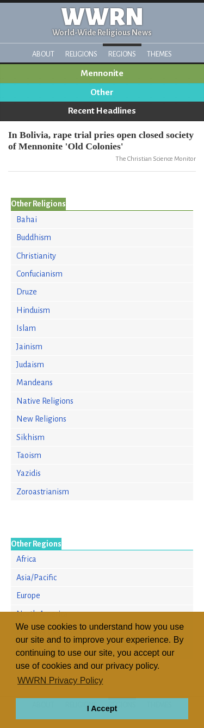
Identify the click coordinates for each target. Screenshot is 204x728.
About (43, 54)
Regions (122, 54)
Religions (81, 54)
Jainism (29, 346)
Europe (28, 595)
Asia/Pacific (36, 577)
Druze (26, 291)
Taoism (28, 455)
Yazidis (28, 473)
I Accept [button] (102, 708)
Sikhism (30, 437)
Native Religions (44, 401)
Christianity (36, 256)
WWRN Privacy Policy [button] (60, 680)
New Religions (41, 419)
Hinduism (33, 310)
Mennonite (102, 73)
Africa (26, 559)
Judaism (30, 364)
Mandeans (34, 382)
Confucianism (39, 273)
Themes (159, 54)
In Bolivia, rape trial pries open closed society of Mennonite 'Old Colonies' (101, 140)
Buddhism (33, 237)
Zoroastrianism (42, 491)
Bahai (26, 219)
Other (102, 92)
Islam (26, 328)
